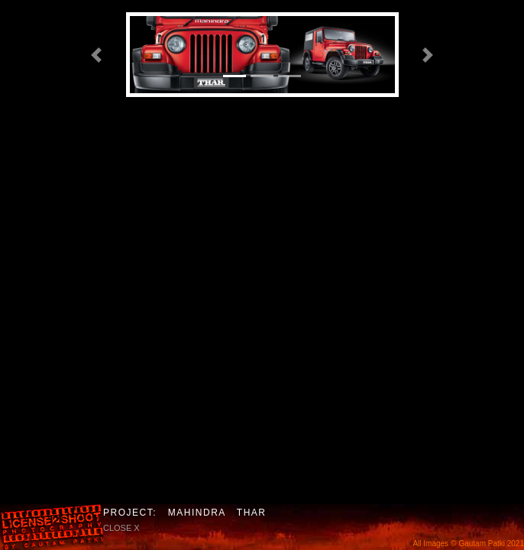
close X (121, 527)
